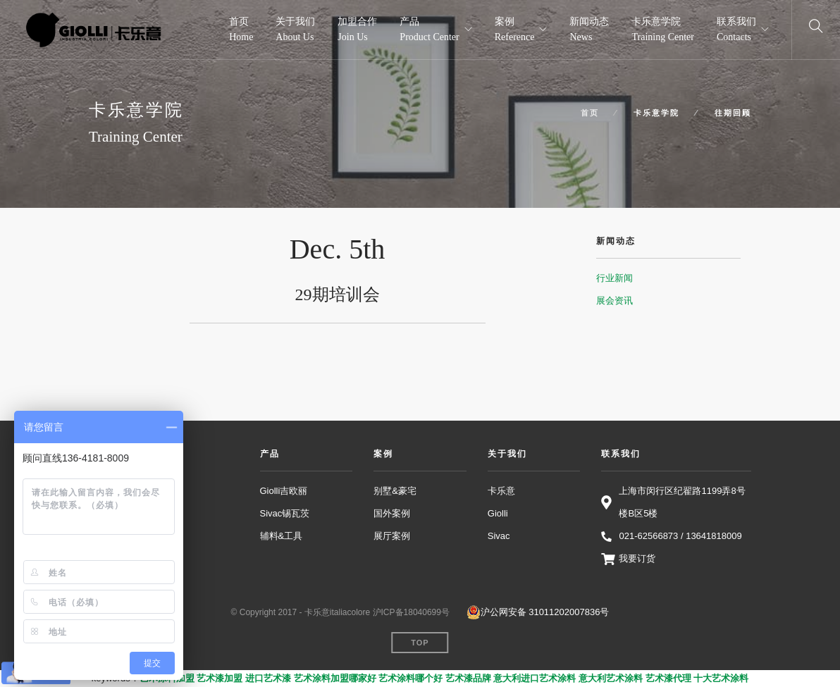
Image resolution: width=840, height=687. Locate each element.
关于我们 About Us (295, 29)
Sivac (499, 536)
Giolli (498, 513)
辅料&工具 (281, 536)
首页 (590, 113)
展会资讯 (614, 300)
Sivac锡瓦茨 (285, 513)
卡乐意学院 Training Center (662, 29)
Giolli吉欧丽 (284, 490)
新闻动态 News (589, 29)
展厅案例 (391, 536)
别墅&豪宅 (394, 490)
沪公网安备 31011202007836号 (538, 612)
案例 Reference (515, 29)
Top (419, 642)
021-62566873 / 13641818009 (680, 536)
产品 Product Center (429, 29)
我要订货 (637, 558)
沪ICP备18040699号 (411, 612)
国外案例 (391, 513)
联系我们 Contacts (736, 29)
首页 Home (241, 29)
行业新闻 (614, 278)
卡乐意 (501, 490)
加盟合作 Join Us (357, 29)
